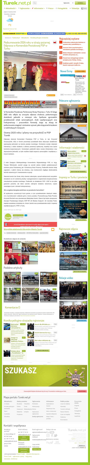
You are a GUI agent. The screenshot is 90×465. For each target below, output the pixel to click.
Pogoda (76, 405)
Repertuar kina (50, 408)
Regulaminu (73, 438)
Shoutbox (7, 416)
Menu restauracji (51, 411)
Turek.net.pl (16, 38)
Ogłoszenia (24, 8)
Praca (50, 8)
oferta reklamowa (24, 438)
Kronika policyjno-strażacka (39, 38)
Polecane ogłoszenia (69, 100)
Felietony (63, 417)
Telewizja (75, 8)
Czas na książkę (65, 414)
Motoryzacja (35, 406)
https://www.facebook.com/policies (27, 315)
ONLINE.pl (83, 447)
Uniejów (26, 411)
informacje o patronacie (24, 450)
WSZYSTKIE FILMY (82, 320)
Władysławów (28, 409)
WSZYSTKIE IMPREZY (81, 219)
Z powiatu (7, 414)
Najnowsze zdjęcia (68, 228)
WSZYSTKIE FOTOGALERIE (80, 271)
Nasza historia (64, 411)
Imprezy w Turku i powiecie (73, 177)
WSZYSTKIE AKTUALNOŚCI (78, 171)
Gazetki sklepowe (51, 414)
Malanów (19, 411)
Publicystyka (64, 401)
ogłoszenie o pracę (18, 456)
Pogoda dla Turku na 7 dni (10, 29)
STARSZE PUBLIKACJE (42, 350)
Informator (38, 8)
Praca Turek (7, 456)
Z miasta (6, 404)
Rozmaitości (64, 419)
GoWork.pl (14, 459)
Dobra (18, 406)
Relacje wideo (66, 277)
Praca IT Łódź (21, 454)
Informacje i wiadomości (71, 147)
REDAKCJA (82, 445)
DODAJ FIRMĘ (81, 71)
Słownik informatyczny (32, 454)
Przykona (19, 414)
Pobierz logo (36, 449)
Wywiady (63, 406)
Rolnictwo (35, 404)
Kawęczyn (20, 409)
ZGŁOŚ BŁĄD (82, 391)
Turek (25, 406)
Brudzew (19, 404)
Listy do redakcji (65, 404)
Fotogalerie (62, 8)
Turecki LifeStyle (65, 409)
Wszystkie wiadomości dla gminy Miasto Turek (23, 229)
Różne (34, 409)
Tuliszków (27, 404)
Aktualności (10, 8)
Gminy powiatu (22, 401)
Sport (5, 411)
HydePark (77, 416)
